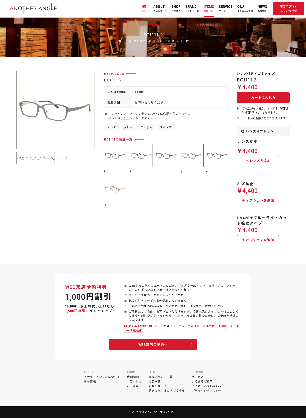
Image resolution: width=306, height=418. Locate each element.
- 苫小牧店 (134, 381)
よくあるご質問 (202, 381)
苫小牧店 (209, 326)
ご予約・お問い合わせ (207, 386)
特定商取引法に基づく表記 (167, 390)
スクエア (166, 127)
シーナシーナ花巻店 (186, 326)
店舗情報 (133, 377)
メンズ (111, 127)
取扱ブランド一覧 (161, 377)
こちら (125, 117)
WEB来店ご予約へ (165, 344)
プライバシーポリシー (207, 390)
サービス (198, 377)
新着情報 (90, 381)
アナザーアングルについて (102, 377)
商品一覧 (155, 381)
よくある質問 (137, 326)
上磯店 (223, 326)
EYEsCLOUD (114, 73)
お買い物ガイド (159, 386)
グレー (128, 127)
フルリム (147, 127)
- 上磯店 (133, 386)
